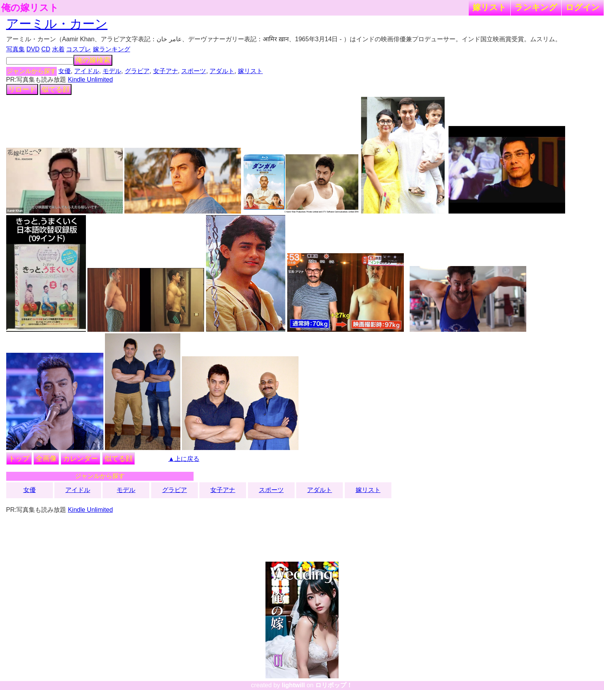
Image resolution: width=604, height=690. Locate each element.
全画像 (46, 458)
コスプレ (78, 49)
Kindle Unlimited (90, 79)
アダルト (221, 71)
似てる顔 (56, 89)
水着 (58, 49)
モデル (112, 71)
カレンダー (80, 458)
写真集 (15, 49)
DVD (33, 49)
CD (45, 49)
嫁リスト (489, 7)
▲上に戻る (183, 458)
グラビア (137, 71)
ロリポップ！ (334, 685)
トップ (19, 458)
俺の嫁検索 (92, 60)
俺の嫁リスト (30, 8)
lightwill (293, 685)
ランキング (536, 7)
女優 (64, 71)
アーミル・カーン (57, 24)
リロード (22, 89)
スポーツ (193, 71)
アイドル (86, 71)
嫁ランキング (111, 49)
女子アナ (165, 71)
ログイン (583, 7)
